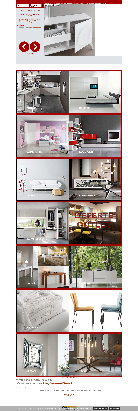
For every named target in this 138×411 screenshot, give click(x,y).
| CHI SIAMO (53, 3)
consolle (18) (23, 19)
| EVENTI (69, 3)
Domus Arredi (69, 395)
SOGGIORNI (86, 151)
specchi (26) (32, 21)
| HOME (47, 3)
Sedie (82, 327)
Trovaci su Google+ (69, 394)
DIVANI (30, 195)
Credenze (85, 283)
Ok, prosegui (114, 408)
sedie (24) (25, 21)
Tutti (31, 22)
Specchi (31, 371)
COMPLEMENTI (88, 195)
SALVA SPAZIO (35, 239)
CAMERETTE (34, 151)
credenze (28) (31, 19)
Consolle (31, 283)
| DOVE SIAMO (61, 3)
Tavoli (82, 371)
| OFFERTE (102, 3)
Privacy (69, 398)
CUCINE (31, 108)
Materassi (32, 327)
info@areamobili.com (71, 377)
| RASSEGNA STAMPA (78, 3)
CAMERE (84, 108)
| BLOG (97, 3)
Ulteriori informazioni (100, 408)
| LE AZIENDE (90, 3)
